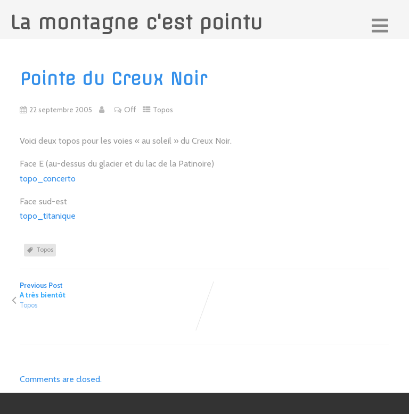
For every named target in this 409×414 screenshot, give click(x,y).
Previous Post (112, 290)
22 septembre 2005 (60, 109)
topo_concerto (48, 178)
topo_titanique (48, 216)
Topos (163, 109)
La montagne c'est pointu (136, 22)
